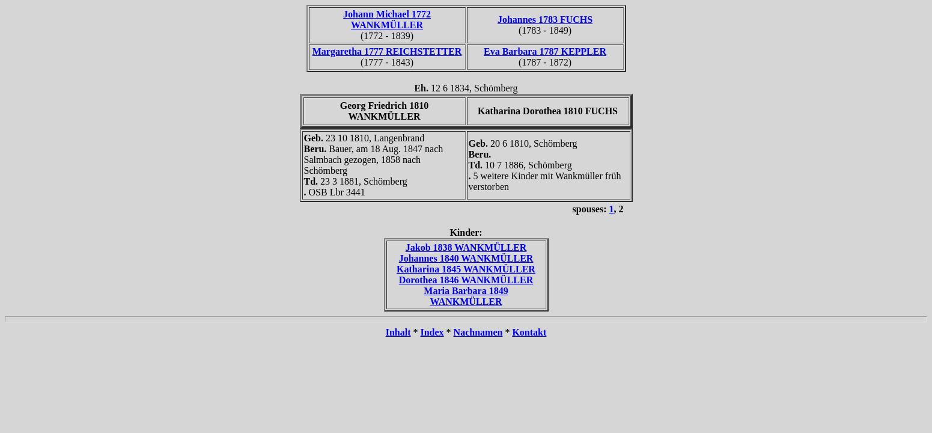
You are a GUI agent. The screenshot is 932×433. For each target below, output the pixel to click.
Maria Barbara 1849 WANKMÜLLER (466, 296)
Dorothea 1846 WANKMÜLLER (466, 280)
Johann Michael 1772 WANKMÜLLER (387, 19)
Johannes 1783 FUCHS (545, 19)
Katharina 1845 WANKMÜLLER (466, 269)
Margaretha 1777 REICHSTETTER (387, 51)
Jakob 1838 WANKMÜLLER (466, 247)
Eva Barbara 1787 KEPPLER (545, 51)
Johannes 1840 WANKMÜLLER (466, 258)
